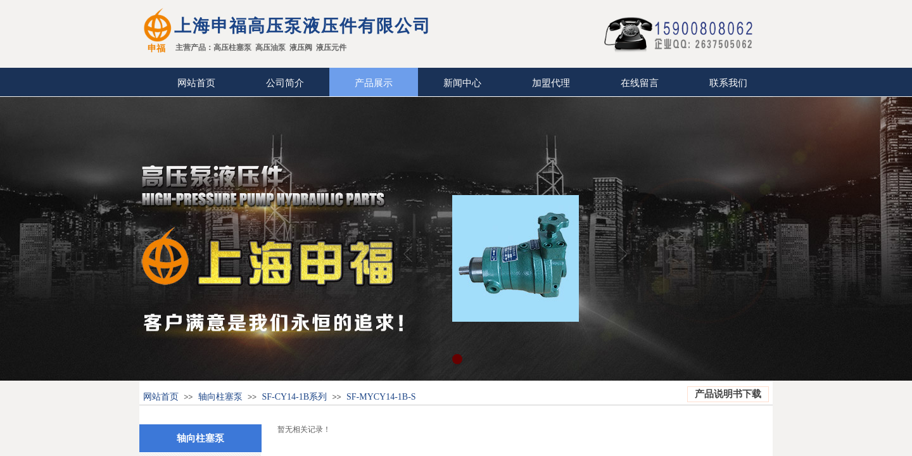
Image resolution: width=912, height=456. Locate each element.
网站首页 (196, 83)
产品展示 (374, 83)
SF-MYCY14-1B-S (381, 397)
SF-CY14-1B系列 (295, 397)
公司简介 (285, 83)
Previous (407, 253)
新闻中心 (462, 83)
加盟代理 (551, 83)
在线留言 (640, 83)
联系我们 (728, 83)
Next (623, 253)
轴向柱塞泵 (220, 397)
